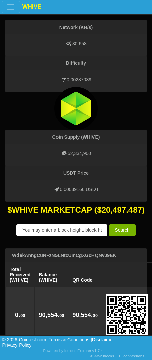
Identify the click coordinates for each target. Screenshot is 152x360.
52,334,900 (79, 153)
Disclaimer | (104, 339)
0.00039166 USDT (79, 189)
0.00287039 (79, 79)
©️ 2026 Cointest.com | (25, 339)
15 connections (131, 356)
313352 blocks (102, 356)
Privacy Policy (16, 345)
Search (122, 230)
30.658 (79, 43)
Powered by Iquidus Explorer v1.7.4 (73, 351)
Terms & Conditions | (70, 339)
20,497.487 (122, 209)
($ (97, 209)
